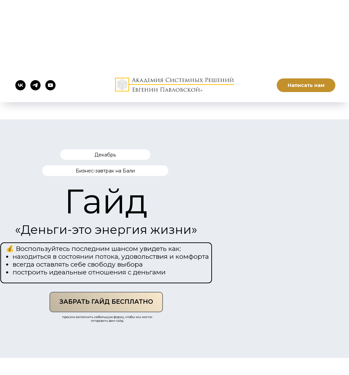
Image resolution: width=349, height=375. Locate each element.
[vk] (20, 85)
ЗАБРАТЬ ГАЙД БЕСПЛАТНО (106, 301)
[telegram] (35, 85)
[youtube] (50, 85)
